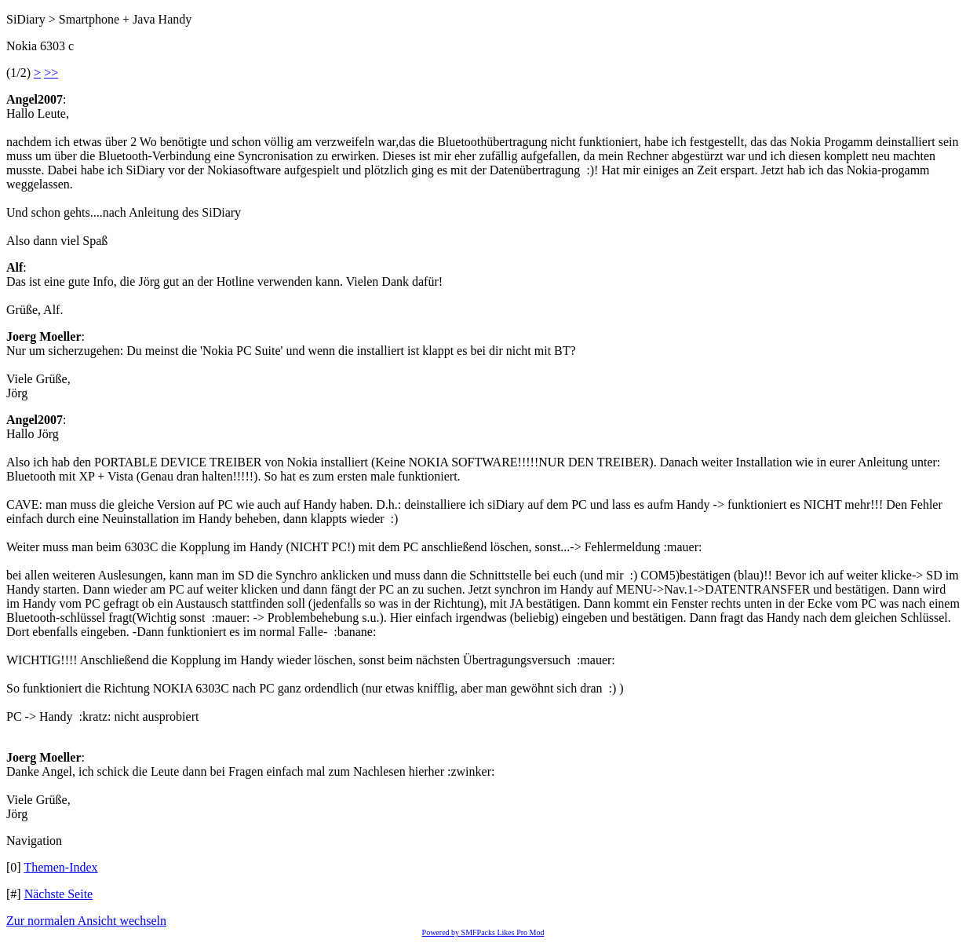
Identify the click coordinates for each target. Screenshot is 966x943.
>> (51, 72)
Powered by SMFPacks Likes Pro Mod (483, 932)
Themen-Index (60, 867)
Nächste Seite (58, 894)
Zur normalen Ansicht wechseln (86, 920)
